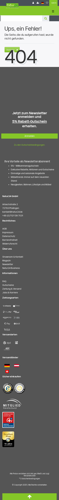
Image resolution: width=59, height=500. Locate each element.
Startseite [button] (12, 50)
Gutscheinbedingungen (30, 479)
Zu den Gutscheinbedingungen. (29, 145)
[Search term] (21, 18)
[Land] (42, 3)
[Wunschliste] (47, 3)
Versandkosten (30, 476)
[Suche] (45, 18)
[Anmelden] (33, 3)
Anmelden (30, 136)
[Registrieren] (38, 3)
